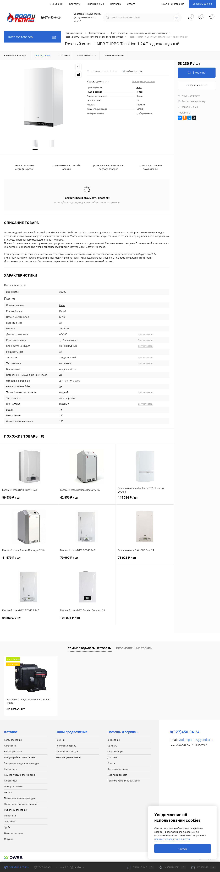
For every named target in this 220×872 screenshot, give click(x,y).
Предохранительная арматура (19, 798)
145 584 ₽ (144, 500)
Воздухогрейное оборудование (19, 757)
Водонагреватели (13, 751)
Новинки (60, 740)
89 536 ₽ (29, 500)
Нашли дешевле (189, 95)
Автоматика (10, 745)
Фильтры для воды (13, 833)
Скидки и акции (95, 4)
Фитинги (8, 839)
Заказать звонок (202, 3)
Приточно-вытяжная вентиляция (20, 804)
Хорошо (182, 848)
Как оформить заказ (118, 769)
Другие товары (145, 334)
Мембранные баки (13, 786)
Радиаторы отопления (15, 810)
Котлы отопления (13, 740)
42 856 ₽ (86, 500)
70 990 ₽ (86, 560)
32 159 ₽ (16, 709)
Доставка (115, 4)
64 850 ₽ (29, 620)
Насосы (8, 792)
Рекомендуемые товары (68, 757)
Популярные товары (66, 745)
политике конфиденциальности (172, 839)
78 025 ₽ (144, 560)
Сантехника (10, 815)
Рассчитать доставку (191, 101)
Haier (139, 87)
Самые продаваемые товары (90, 648)
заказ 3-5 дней (188, 107)
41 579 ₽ (29, 560)
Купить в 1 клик (197, 85)
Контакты (74, 4)
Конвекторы (10, 780)
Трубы (7, 827)
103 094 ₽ (86, 620)
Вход (164, 4)
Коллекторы (10, 769)
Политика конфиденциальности (123, 780)
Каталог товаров (32, 37)
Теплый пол (10, 821)
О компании (56, 4)
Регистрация (177, 4)
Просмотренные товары (134, 648)
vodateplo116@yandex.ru (196, 740)
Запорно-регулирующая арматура (21, 763)
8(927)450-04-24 (43, 867)
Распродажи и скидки (67, 751)
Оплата (131, 4)
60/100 (139, 109)
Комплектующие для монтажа (19, 775)
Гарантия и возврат (117, 775)
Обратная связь (16, 867)
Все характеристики (143, 81)
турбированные (144, 113)
